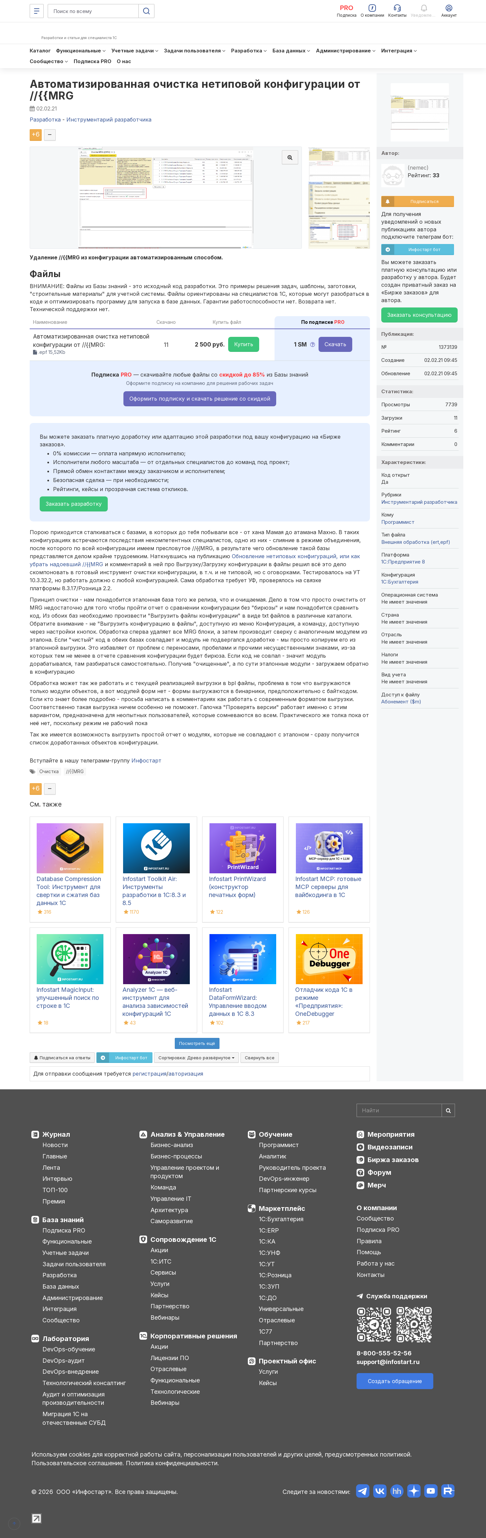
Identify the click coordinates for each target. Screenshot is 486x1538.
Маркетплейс (282, 1208)
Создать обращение (395, 1381)
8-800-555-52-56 (384, 1353)
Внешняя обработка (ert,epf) (415, 542)
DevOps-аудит (63, 1360)
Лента (51, 1167)
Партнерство (169, 1306)
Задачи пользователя (74, 1264)
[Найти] (448, 1110)
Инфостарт (146, 760)
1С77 (265, 1331)
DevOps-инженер (284, 1178)
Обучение (276, 1134)
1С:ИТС (160, 1261)
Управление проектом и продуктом (184, 1172)
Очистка (49, 771)
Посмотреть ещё (197, 1043)
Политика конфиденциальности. (172, 1463)
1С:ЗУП (269, 1286)
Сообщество (61, 1320)
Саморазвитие (171, 1221)
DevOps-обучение (68, 1349)
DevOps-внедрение (70, 1371)
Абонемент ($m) (401, 701)
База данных (60, 1286)
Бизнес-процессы (176, 1156)
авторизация (185, 1073)
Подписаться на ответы (62, 1057)
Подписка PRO (63, 1230)
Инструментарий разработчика (419, 502)
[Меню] (37, 11)
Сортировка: (196, 1057)
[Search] (406, 1110)
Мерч (377, 1185)
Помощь (369, 1252)
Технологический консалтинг (84, 1382)
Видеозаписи (390, 1147)
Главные (54, 1156)
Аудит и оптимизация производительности (73, 1398)
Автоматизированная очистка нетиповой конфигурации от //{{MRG (195, 89)
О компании (377, 1208)
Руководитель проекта (292, 1167)
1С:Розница (275, 1275)
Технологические (175, 1391)
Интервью (57, 1178)
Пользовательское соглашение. (77, 1463)
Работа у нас (376, 1263)
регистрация (149, 1073)
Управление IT (170, 1198)
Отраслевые (168, 1368)
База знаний (63, 1220)
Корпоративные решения (193, 1336)
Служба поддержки (396, 1296)
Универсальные (281, 1308)
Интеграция (59, 1308)
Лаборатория (65, 1339)
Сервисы (163, 1272)
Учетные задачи (65, 1252)
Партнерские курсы (288, 1189)
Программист (398, 522)
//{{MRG (75, 771)
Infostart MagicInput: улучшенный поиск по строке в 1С (67, 997)
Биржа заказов (393, 1160)
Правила (369, 1241)
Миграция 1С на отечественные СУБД (74, 1418)
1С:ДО (268, 1297)
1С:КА (267, 1241)
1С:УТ (267, 1264)
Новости (55, 1144)
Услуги (159, 1283)
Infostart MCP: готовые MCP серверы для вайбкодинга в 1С (328, 886)
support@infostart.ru (388, 1361)
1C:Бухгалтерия (399, 582)
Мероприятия (391, 1134)
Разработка (59, 1275)
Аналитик (272, 1156)
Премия (53, 1201)
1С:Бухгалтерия (281, 1219)
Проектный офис (287, 1361)
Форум (379, 1172)
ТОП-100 (55, 1189)
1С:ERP (269, 1230)
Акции (159, 1250)
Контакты (371, 1274)
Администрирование (72, 1297)
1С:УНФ (269, 1252)
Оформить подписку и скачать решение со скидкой (199, 398)
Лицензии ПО (169, 1357)
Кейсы (159, 1295)
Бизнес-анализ (171, 1144)
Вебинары (164, 1317)
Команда (163, 1187)
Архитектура (169, 1210)
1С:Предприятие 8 (403, 562)
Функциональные (67, 1241)
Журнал (56, 1134)
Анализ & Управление (187, 1134)
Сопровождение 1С (183, 1240)
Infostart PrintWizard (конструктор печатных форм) (237, 886)
